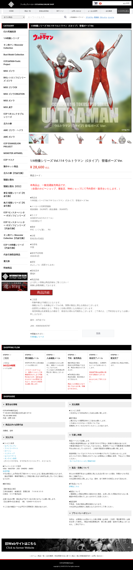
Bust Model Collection (14, 54)
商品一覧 (28, 11)
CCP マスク (9, 160)
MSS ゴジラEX (10, 87)
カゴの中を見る (123, 11)
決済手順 (6, 471)
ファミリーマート (11, 448)
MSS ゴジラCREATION (14, 94)
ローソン (8, 451)
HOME (11, 11)
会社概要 (109, 11)
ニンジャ (111, 17)
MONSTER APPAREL (13, 153)
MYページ (60, 11)
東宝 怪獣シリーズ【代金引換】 (14, 194)
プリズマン (90, 17)
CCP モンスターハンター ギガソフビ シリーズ (14, 214)
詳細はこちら (74, 486)
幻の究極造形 (10, 31)
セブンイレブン (10, 446)
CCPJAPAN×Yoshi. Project (12, 63)
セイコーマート (10, 456)
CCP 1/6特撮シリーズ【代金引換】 (14, 246)
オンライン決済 (10, 458)
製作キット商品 (11, 166)
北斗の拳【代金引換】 (14, 173)
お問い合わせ (76, 11)
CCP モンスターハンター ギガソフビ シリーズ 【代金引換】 (14, 225)
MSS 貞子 (8, 107)
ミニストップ (10, 453)
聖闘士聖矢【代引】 (13, 186)
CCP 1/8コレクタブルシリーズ (14, 115)
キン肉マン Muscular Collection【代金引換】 (14, 236)
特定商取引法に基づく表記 (65, 556)
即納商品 (8, 268)
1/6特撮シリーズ (37, 337)
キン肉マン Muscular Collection (13, 46)
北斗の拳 (8, 123)
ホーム (33, 556)
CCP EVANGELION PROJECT (12, 145)
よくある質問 (92, 11)
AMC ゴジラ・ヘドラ (13, 130)
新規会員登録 (44, 11)
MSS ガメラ (9, 100)
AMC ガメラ (9, 137)
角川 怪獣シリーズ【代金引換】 (14, 204)
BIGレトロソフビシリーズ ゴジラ (15, 79)
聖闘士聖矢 (9, 180)
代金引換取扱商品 (12, 254)
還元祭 (7, 261)
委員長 (96, 17)
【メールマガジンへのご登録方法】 (82, 461)
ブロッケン (103, 17)
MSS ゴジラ (9, 71)
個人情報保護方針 (83, 556)
